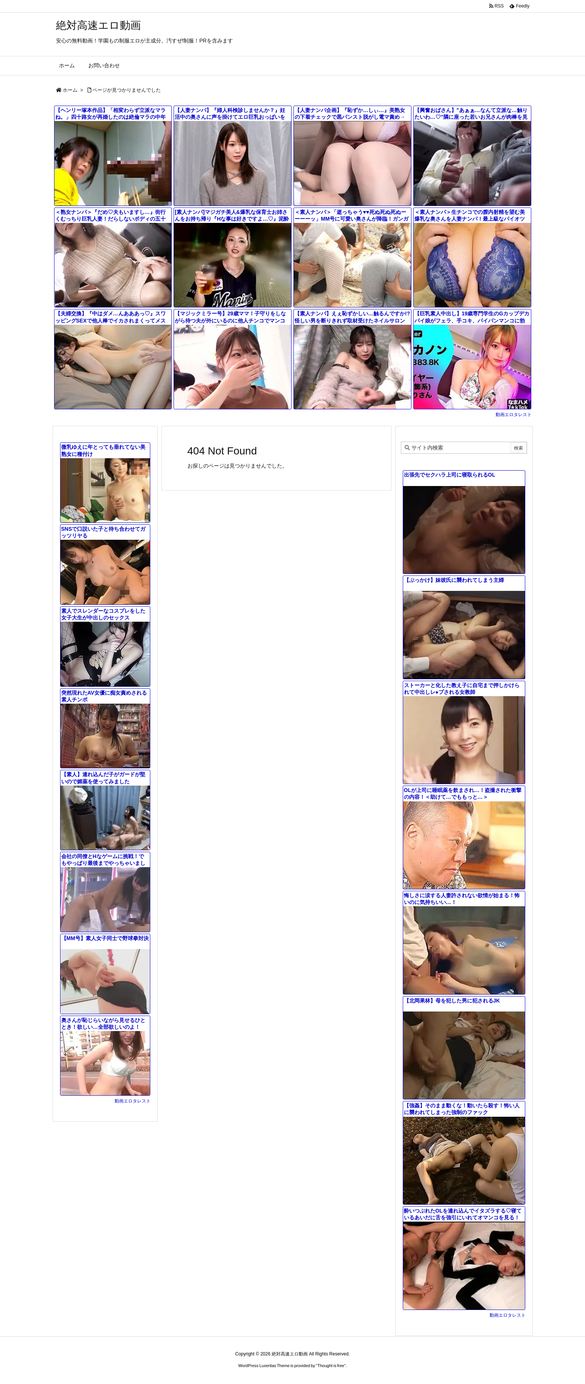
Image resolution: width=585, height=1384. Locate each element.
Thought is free (330, 1365)
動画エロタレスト (514, 414)
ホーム (70, 90)
